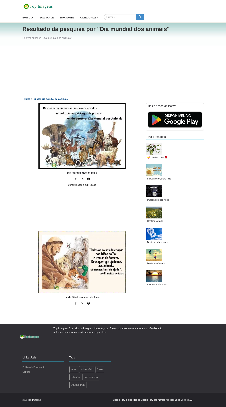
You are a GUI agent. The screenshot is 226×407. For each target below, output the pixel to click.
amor (74, 369)
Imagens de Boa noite (158, 200)
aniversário (87, 369)
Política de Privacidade (33, 367)
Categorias (89, 17)
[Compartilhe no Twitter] (82, 179)
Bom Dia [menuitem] (27, 17)
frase (100, 369)
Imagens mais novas (157, 284)
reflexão (75, 377)
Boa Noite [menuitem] (67, 17)
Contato (26, 372)
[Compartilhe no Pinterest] (88, 179)
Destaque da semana (157, 242)
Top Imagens (34, 400)
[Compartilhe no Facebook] (76, 179)
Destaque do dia (155, 221)
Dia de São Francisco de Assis (82, 297)
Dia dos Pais (78, 384)
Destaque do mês (156, 263)
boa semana (91, 377)
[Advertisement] (113, 69)
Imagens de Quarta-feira (159, 178)
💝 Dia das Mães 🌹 (157, 157)
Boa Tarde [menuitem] (47, 17)
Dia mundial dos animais (82, 172)
